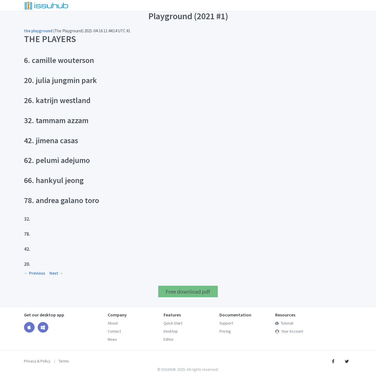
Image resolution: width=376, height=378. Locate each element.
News (112, 339)
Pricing (225, 331)
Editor (169, 339)
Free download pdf (188, 291)
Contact (114, 331)
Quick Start (173, 323)
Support (226, 323)
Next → (56, 273)
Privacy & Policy (37, 361)
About (113, 323)
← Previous (34, 273)
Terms (64, 361)
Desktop (171, 331)
